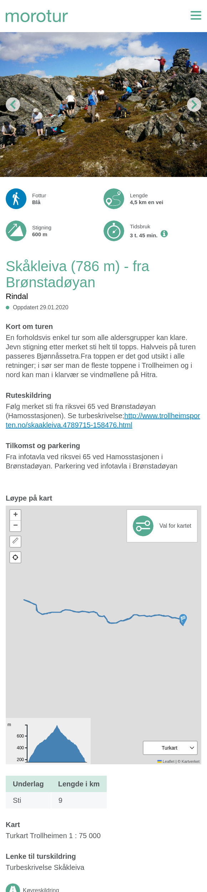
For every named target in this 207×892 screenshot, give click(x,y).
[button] (183, 619)
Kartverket (191, 761)
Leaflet (166, 761)
